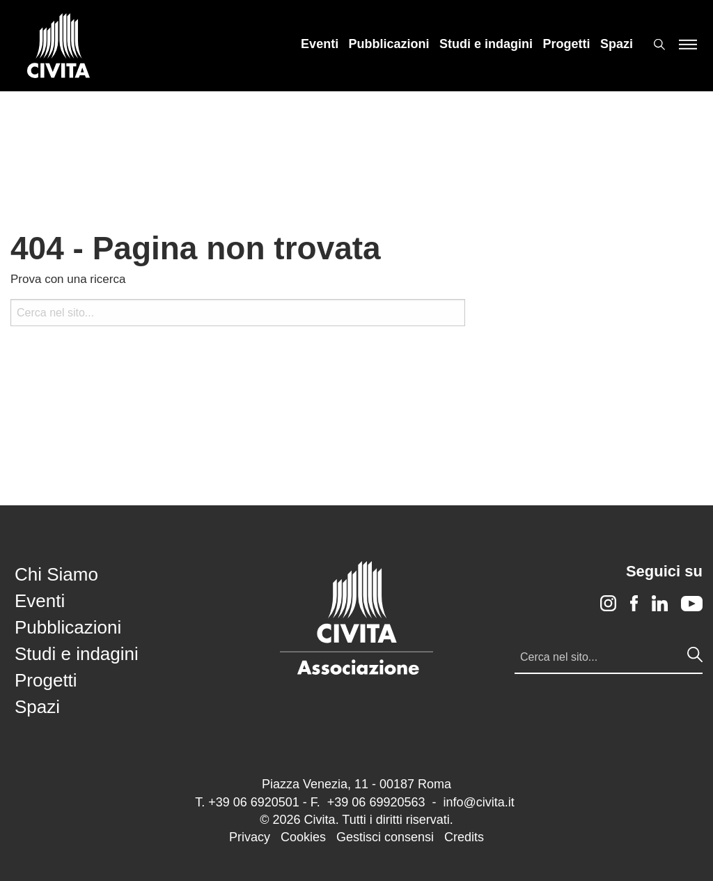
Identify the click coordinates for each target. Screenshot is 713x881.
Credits (464, 837)
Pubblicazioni (389, 44)
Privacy (249, 837)
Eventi (319, 44)
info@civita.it (478, 802)
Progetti (566, 44)
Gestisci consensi (385, 837)
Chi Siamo (56, 574)
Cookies (303, 837)
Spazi (616, 44)
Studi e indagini (486, 44)
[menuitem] (319, 44)
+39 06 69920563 (376, 802)
